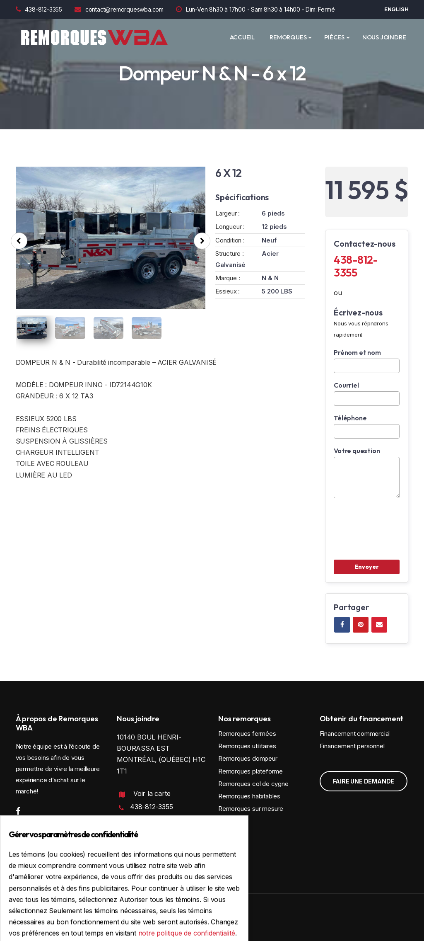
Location (230, 821)
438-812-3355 (39, 9)
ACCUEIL (242, 37)
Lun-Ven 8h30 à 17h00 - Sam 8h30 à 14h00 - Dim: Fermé (255, 9)
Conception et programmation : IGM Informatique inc (88, 919)
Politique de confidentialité (153, 856)
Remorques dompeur (247, 758)
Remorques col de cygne (253, 784)
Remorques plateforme (250, 771)
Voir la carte (151, 793)
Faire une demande (364, 781)
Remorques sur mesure (250, 808)
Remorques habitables (249, 796)
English (396, 9)
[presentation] (19, 241)
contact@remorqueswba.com (119, 9)
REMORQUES (288, 37)
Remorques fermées (247, 733)
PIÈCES (334, 37)
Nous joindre (384, 37)
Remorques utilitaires (247, 746)
